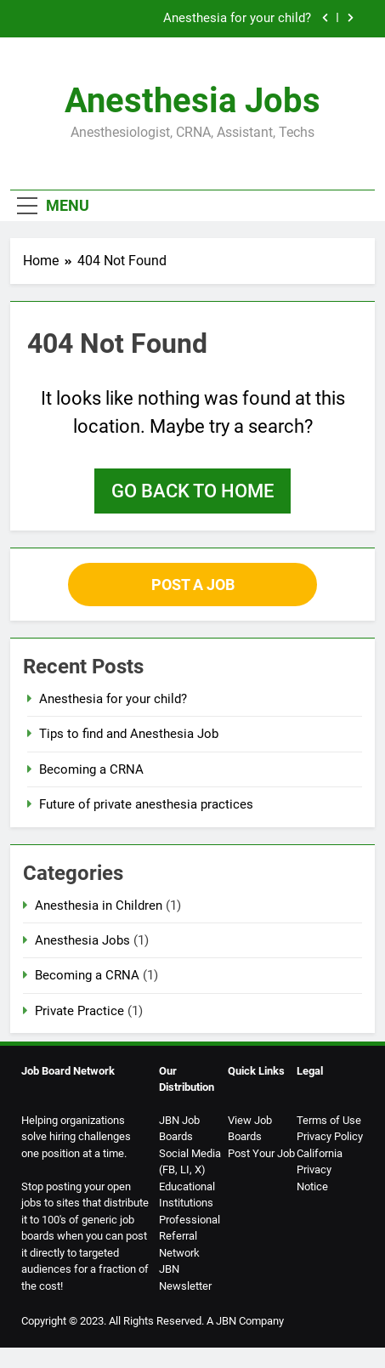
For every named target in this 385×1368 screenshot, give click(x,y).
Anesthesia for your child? (237, 19)
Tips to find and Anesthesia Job (128, 733)
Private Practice (79, 1011)
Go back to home (192, 491)
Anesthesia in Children (98, 905)
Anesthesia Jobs (192, 101)
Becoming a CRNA (91, 769)
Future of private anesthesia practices (146, 804)
